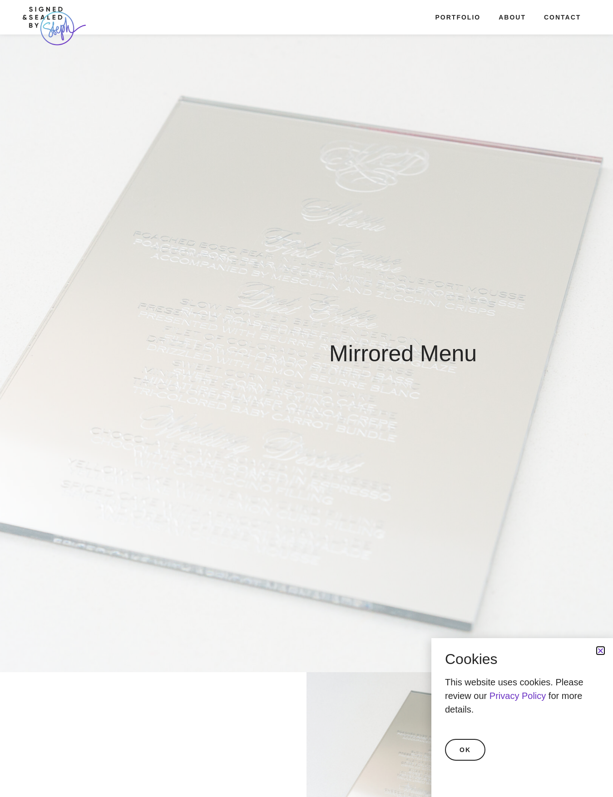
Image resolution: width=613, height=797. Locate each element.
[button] (600, 650)
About (512, 17)
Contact (562, 17)
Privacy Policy (517, 696)
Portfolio (458, 17)
